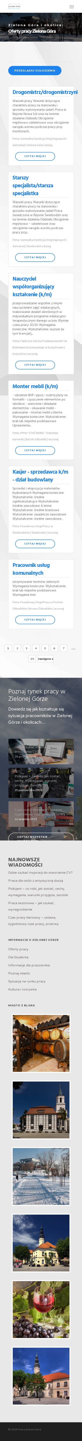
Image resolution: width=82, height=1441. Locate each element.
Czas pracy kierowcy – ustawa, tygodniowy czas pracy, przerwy (33, 920)
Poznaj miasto (19, 973)
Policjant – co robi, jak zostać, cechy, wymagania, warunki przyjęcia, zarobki (38, 892)
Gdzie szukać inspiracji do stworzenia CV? (40, 873)
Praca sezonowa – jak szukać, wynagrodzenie (31, 906)
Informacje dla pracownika (29, 965)
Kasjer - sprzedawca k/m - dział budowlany (40, 476)
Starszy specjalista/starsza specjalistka (33, 186)
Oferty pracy (18, 949)
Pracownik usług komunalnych (31, 569)
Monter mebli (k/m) (35, 387)
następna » (45, 659)
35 (32, 659)
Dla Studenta (18, 957)
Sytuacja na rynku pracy (27, 981)
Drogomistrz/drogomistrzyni (45, 92)
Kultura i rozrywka (22, 989)
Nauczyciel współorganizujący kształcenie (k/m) (33, 287)
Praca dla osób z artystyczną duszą (35, 881)
